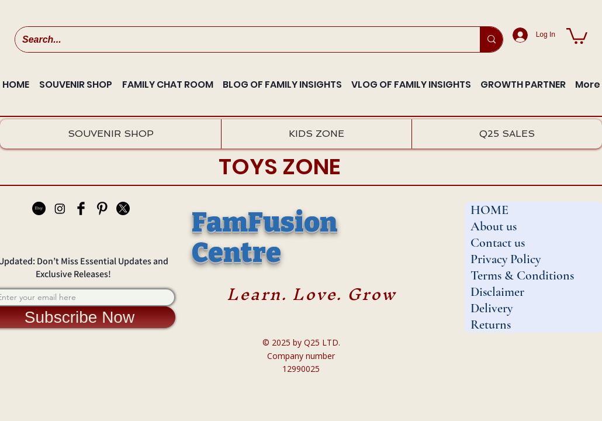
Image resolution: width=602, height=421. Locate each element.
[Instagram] (60, 208)
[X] (123, 208)
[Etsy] (39, 208)
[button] (576, 35)
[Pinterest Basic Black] (102, 208)
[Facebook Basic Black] (81, 208)
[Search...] (238, 39)
